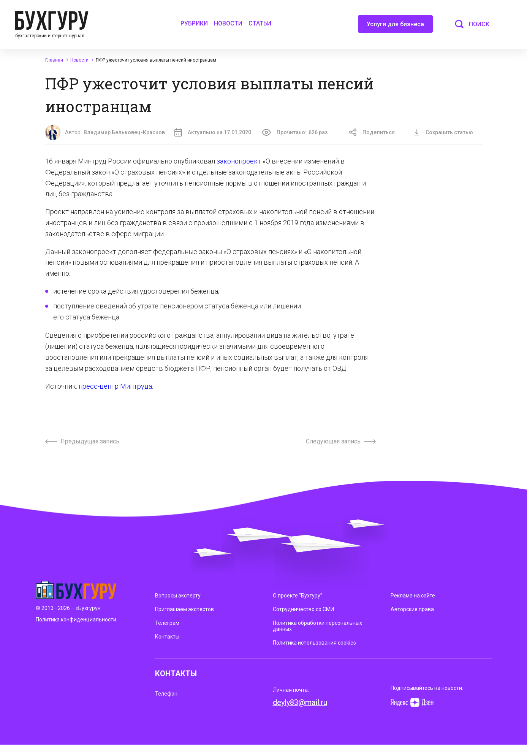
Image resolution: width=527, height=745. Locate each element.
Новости (228, 23)
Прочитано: (295, 132)
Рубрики (194, 23)
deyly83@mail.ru (300, 702)
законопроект (239, 161)
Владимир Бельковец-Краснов (124, 132)
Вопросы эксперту (178, 596)
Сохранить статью (443, 132)
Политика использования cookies (314, 643)
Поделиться (372, 132)
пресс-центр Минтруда (115, 386)
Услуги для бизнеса (395, 27)
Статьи (259, 23)
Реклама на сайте (413, 596)
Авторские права (412, 609)
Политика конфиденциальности (76, 619)
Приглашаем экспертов (184, 609)
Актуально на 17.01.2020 (212, 132)
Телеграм (167, 623)
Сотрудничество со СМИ (303, 609)
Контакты (167, 637)
